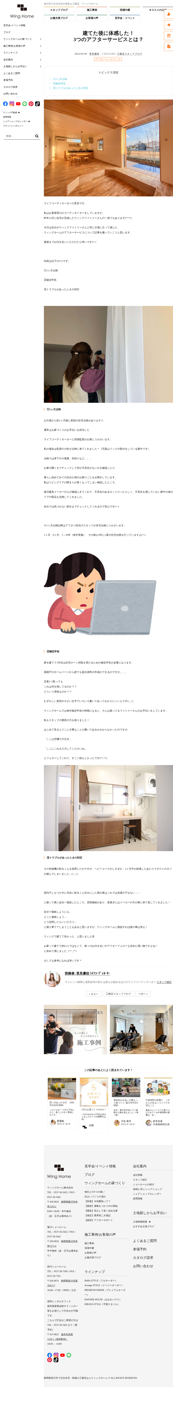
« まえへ (93, 994)
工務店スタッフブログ (129, 54)
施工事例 (92, 10)
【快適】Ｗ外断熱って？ (98, 1201)
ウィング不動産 (10, 112)
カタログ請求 (10, 87)
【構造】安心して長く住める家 (101, 1211)
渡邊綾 (60, 1121)
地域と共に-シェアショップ (147, 1189)
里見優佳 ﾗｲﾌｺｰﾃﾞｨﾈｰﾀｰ (87, 973)
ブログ (6, 32)
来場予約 (8, 80)
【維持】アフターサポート (99, 1220)
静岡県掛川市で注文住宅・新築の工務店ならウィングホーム (76, 1378)
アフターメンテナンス (108, 59)
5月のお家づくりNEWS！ (94, 1109)
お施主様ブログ (59, 18)
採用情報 (7, 117)
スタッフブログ (59, 10)
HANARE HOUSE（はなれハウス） (103, 1299)
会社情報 (137, 1175)
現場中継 (125, 10)
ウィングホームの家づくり (17, 39)
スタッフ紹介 (164, 982)
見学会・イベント (125, 18)
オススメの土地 (158, 10)
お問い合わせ (10, 93)
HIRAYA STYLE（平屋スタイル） (102, 1304)
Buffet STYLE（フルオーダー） (101, 1280)
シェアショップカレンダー (15, 121)
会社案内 (8, 59)
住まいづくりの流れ (95, 1196)
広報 (91, 1125)
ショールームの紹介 (143, 1184)
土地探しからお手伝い (15, 66)
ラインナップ (10, 52)
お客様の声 (92, 18)
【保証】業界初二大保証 (98, 1215)
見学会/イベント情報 (14, 25)
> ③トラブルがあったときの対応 (68, 88)
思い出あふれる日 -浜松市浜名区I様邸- (61, 1103)
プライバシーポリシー (13, 126)
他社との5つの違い (95, 1192)
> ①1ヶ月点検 (58, 79)
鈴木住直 (158, 1121)
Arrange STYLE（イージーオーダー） (104, 1285)
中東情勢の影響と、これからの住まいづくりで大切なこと (158, 1103)
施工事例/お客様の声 (14, 46)
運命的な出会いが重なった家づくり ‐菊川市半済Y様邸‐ (126, 1103)
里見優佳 (94, 54)
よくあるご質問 (11, 73)
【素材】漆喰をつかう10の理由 (101, 1206)
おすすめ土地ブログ (143, 1226)
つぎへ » (143, 994)
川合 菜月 (126, 1121)
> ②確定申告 (57, 83)
